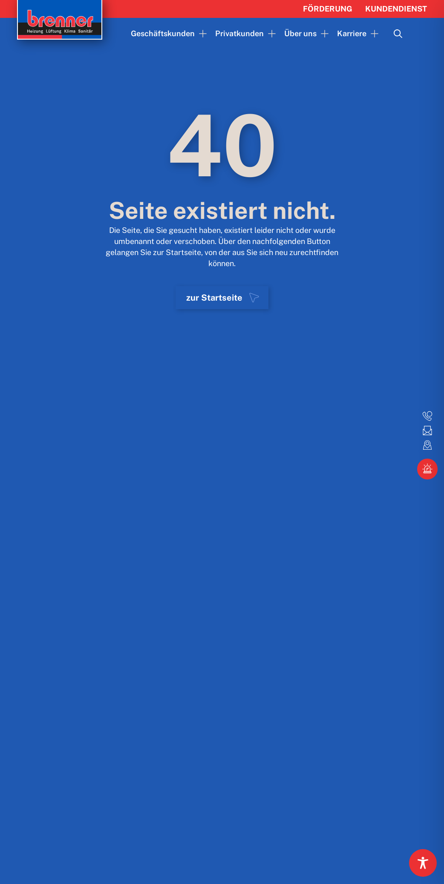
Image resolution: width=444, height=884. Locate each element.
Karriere (351, 33)
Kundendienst (396, 8)
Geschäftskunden (163, 33)
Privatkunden (239, 33)
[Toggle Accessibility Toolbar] (423, 863)
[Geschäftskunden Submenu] (201, 33)
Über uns (300, 33)
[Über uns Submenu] (323, 33)
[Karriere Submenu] (372, 33)
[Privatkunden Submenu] (270, 33)
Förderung (327, 8)
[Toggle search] (398, 34)
